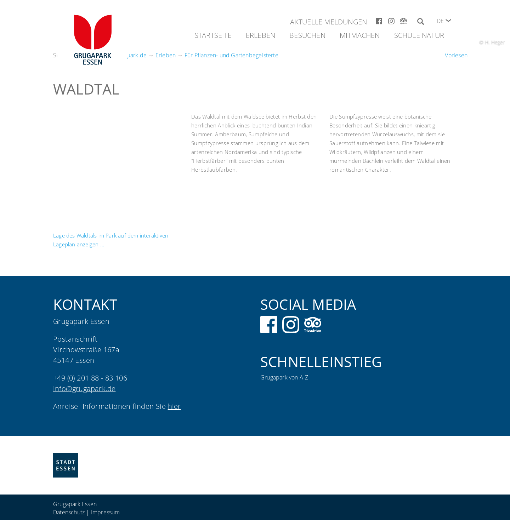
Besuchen (307, 35)
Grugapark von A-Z (284, 377)
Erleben (260, 35)
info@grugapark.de (84, 388)
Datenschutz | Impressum (86, 512)
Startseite (213, 35)
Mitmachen (360, 35)
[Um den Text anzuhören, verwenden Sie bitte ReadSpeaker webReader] (456, 55)
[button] (448, 20)
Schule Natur (419, 35)
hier (174, 406)
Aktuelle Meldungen (328, 22)
